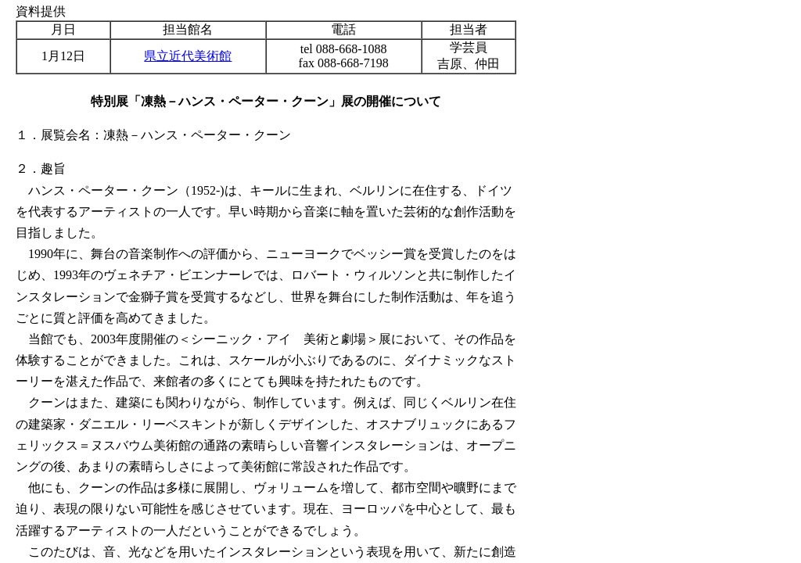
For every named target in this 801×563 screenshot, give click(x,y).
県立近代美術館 (188, 56)
